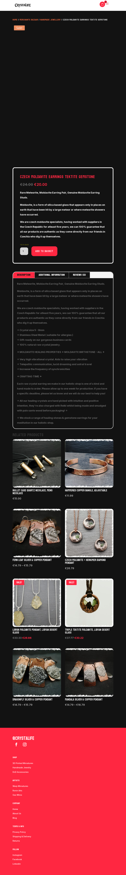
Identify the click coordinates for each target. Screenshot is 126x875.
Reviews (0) (79, 275)
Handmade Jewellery (50, 20)
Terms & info (18, 826)
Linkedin (17, 864)
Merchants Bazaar (29, 20)
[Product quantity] (24, 251)
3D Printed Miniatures (23, 763)
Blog (15, 818)
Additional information (52, 275)
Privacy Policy (19, 832)
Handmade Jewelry (22, 767)
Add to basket (44, 251)
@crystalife (23, 738)
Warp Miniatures (20, 786)
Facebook (17, 859)
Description (23, 275)
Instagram (17, 855)
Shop (15, 757)
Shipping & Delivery (22, 836)
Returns (16, 841)
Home (15, 20)
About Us (17, 813)
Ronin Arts (17, 790)
